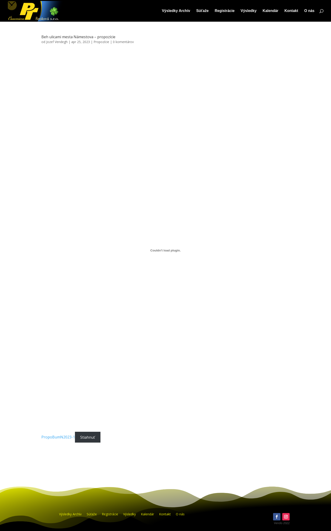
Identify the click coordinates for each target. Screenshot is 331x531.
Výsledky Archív (176, 11)
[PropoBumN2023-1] (165, 250)
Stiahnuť (87, 437)
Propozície (101, 42)
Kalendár (270, 11)
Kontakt (291, 11)
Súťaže (202, 11)
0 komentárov (123, 42)
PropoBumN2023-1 (58, 437)
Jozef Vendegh (57, 42)
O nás (309, 11)
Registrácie (224, 11)
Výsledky (249, 11)
